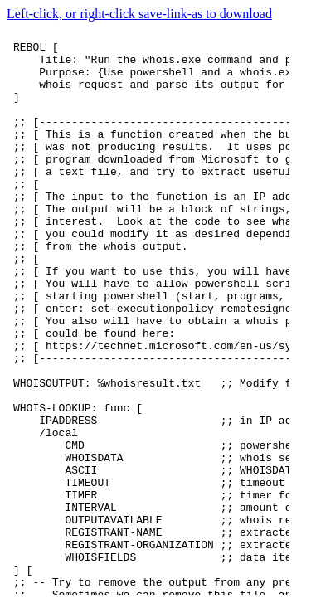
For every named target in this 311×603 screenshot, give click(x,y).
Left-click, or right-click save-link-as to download (139, 14)
